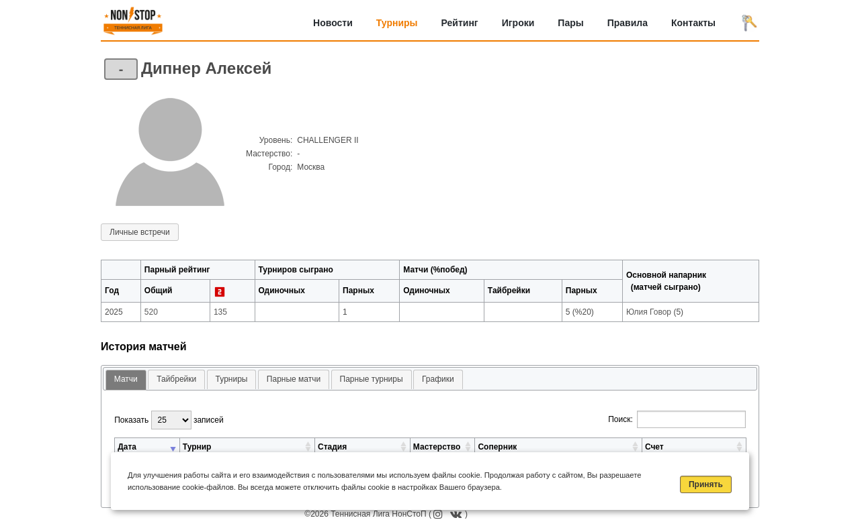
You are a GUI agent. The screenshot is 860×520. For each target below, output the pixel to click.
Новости (333, 22)
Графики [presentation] (438, 379)
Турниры (397, 22)
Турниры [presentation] (232, 379)
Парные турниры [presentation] (371, 379)
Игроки (518, 22)
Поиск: (677, 419)
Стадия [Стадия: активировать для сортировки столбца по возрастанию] (332, 447)
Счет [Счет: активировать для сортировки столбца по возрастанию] (654, 447)
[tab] (125, 380)
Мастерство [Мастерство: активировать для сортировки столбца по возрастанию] (436, 447)
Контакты (693, 22)
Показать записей (168, 420)
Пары (570, 22)
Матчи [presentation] (126, 379)
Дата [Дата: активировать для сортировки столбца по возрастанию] (127, 447)
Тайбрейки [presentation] (176, 379)
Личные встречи (140, 232)
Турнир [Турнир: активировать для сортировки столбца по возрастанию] (197, 447)
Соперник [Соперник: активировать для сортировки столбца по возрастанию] (497, 447)
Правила (627, 22)
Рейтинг (459, 22)
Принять (706, 484)
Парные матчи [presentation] (293, 379)
